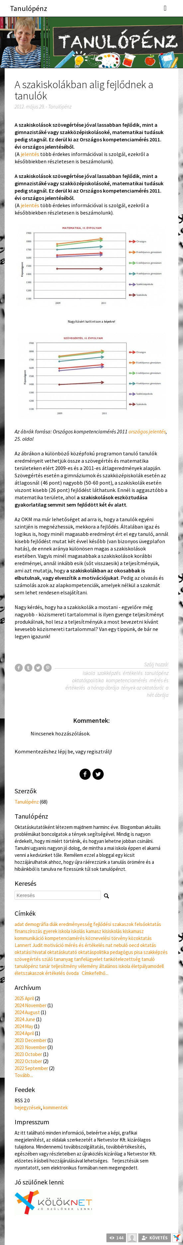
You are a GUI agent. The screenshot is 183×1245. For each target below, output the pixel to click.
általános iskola (114, 966)
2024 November (30, 1005)
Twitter (98, 774)
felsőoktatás (148, 924)
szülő (47, 959)
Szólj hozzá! (156, 664)
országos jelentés (147, 431)
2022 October (28, 1061)
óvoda (72, 973)
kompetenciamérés (126, 680)
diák (53, 924)
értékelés (132, 673)
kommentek (55, 1107)
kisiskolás (112, 931)
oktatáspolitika (88, 680)
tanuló (148, 959)
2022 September (31, 1068)
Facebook (85, 774)
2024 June (25, 1019)
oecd (134, 945)
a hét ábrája (157, 691)
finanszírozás (28, 931)
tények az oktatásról (142, 687)
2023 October (28, 1054)
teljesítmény (64, 966)
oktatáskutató (62, 952)
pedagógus (121, 952)
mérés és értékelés (85, 945)
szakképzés (109, 673)
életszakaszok (29, 973)
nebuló (121, 945)
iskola (89, 673)
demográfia (36, 924)
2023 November (30, 1047)
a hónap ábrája (103, 687)
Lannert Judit (29, 945)
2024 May (24, 1026)
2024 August (27, 1012)
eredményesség (75, 924)
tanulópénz (156, 673)
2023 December (30, 1040)
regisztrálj (99, 751)
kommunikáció (29, 938)
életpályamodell (147, 966)
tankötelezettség (122, 959)
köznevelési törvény (107, 938)
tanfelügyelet (88, 959)
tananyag (63, 959)
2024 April (24, 1033)
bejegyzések (28, 1107)
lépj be (65, 751)
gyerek (50, 931)
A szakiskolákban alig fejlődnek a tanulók (84, 90)
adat (19, 924)
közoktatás (140, 938)
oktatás (148, 945)
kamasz (93, 931)
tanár (44, 966)
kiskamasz (133, 931)
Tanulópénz (28, 8)
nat (109, 945)
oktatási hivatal (30, 952)
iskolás (78, 931)
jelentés (30, 154)
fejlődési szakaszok (113, 924)
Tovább (24, 1075)
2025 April (24, 998)
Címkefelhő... (95, 973)
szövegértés (28, 959)
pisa (138, 952)
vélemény (88, 966)
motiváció (54, 945)
